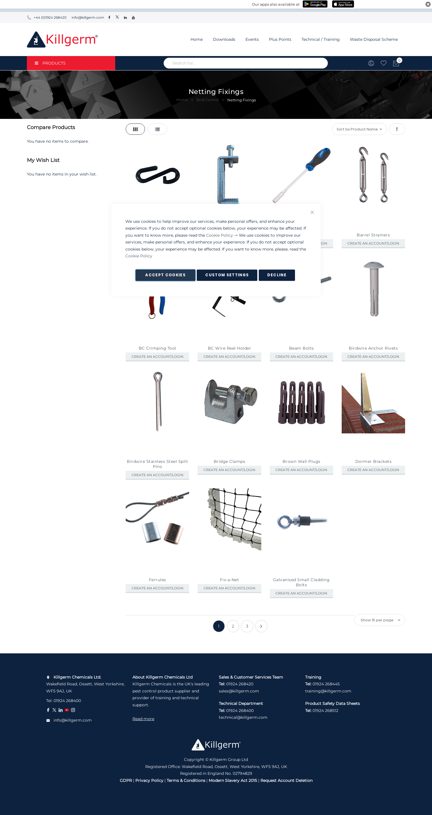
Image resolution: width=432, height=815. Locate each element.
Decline (276, 275)
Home (197, 39)
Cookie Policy (219, 235)
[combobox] (246, 63)
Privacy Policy (149, 780)
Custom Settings (227, 275)
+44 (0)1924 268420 (47, 17)
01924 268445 (326, 683)
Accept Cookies (165, 275)
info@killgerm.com (87, 17)
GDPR (126, 780)
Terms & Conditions (186, 780)
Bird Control (208, 99)
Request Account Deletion (286, 780)
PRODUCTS (50, 63)
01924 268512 (325, 710)
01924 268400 (67, 700)
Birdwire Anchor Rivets (373, 348)
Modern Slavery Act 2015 (233, 780)
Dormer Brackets (373, 461)
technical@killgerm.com (243, 717)
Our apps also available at (276, 4)
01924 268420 (239, 683)
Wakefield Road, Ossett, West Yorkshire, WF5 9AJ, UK (85, 684)
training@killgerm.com (328, 691)
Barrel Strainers (373, 235)
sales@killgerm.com (239, 691)
